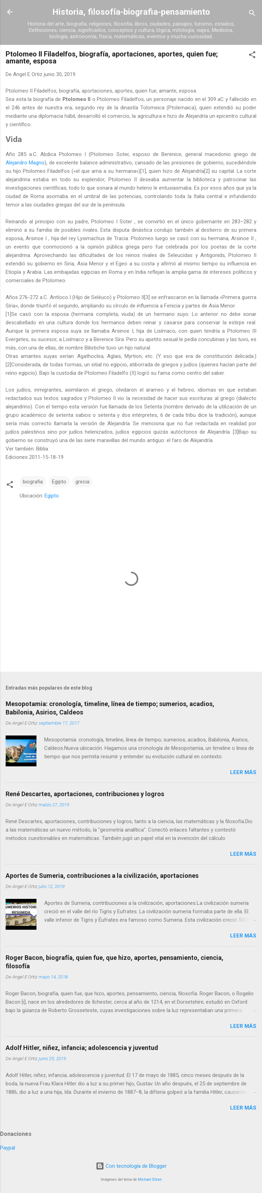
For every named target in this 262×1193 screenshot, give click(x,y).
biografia (33, 482)
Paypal (7, 1148)
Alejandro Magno (25, 163)
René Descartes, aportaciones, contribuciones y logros (85, 794)
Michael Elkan (150, 1179)
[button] (252, 55)
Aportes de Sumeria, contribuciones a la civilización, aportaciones (102, 875)
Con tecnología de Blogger (131, 1166)
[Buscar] (252, 14)
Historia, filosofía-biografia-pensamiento (131, 12)
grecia (82, 482)
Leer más (243, 772)
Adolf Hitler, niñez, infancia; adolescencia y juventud (82, 1047)
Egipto (59, 482)
